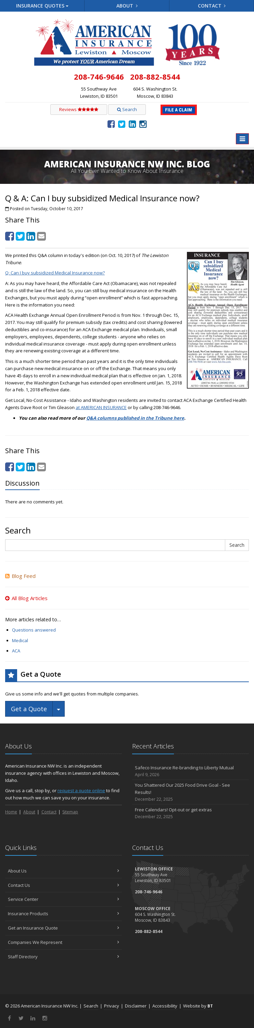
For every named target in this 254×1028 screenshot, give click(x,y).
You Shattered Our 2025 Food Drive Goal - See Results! (190, 792)
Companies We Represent (63, 942)
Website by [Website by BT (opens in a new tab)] (198, 1006)
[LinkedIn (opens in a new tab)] (132, 124)
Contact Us (63, 885)
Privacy (111, 1006)
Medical (20, 640)
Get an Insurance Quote (63, 928)
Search (127, 109)
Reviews (78, 109)
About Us (63, 871)
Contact (212, 5)
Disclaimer (136, 1006)
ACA (16, 651)
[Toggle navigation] (242, 138)
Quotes (42, 5)
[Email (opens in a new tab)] (41, 236)
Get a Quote (29, 709)
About (127, 5)
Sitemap (70, 812)
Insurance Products (63, 913)
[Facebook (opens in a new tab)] (111, 124)
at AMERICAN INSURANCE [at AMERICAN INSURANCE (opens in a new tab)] (101, 407)
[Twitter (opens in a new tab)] (121, 124)
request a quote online (81, 790)
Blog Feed (20, 575)
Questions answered (34, 630)
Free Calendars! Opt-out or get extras (190, 813)
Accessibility (164, 1006)
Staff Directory (63, 956)
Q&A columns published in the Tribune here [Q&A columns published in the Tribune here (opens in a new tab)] (135, 418)
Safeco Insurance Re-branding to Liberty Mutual (190, 771)
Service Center (63, 899)
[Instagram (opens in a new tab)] (143, 124)
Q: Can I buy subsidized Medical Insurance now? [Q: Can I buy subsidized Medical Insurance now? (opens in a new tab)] (55, 273)
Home (11, 812)
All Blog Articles (26, 598)
